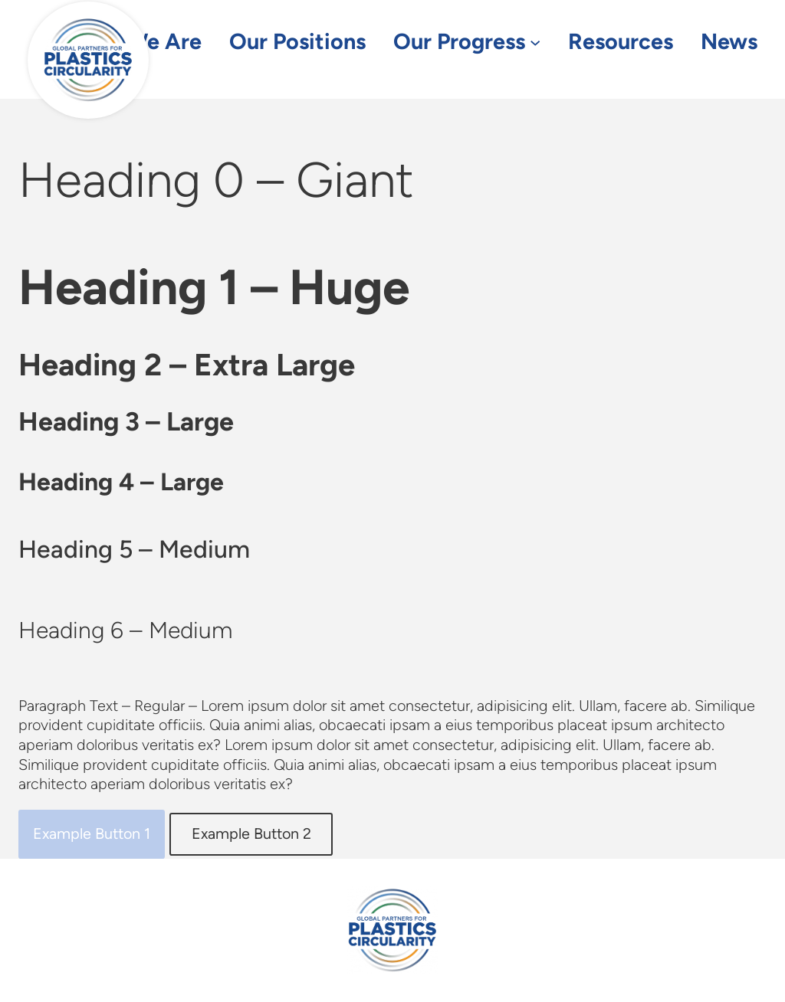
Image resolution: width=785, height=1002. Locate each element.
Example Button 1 (91, 833)
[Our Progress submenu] (535, 42)
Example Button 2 (251, 833)
